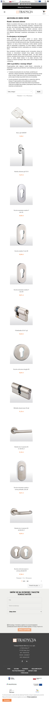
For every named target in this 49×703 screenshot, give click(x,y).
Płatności (25, 668)
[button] (44, 11)
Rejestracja (28, 7)
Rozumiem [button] (7, 700)
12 (27, 581)
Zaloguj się (21, 7)
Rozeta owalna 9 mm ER (21, 251)
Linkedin (27, 661)
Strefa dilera (24, 673)
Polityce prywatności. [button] (32, 697)
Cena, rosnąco (20, 91)
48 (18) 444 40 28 (26, 4)
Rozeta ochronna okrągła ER (21, 369)
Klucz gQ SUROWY (21, 133)
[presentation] (16, 618)
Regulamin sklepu (37, 668)
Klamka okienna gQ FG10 (21, 171)
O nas (8, 668)
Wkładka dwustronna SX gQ (21, 408)
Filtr (38, 92)
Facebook (22, 661)
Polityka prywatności (18, 670)
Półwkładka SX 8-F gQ (21, 330)
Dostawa (16, 668)
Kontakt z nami (32, 670)
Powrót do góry (34, 586)
